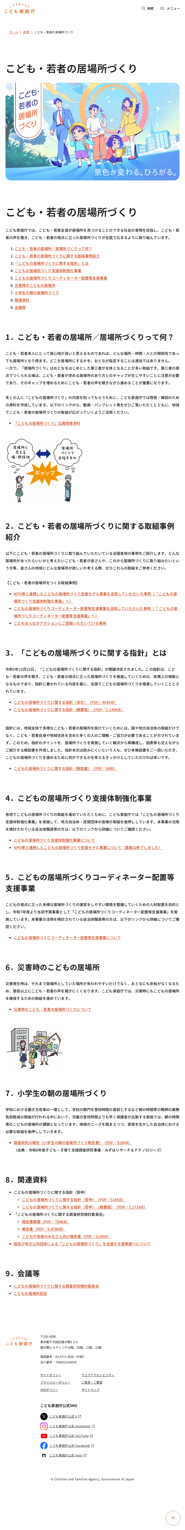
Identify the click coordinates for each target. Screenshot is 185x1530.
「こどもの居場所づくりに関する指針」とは (52, 263)
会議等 (20, 307)
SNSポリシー (49, 1390)
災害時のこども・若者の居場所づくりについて (52, 1009)
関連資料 (22, 300)
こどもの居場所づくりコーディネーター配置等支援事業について (67, 937)
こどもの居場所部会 (30, 1293)
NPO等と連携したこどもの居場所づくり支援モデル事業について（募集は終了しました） (88, 847)
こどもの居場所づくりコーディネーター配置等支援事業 (61, 278)
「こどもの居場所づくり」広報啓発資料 (47, 423)
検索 (148, 8)
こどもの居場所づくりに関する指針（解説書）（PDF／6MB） (65, 768)
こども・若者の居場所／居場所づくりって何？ (53, 248)
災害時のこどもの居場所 (35, 285)
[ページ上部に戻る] (173, 1518)
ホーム (13, 32)
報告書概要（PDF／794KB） (46, 1221)
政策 (26, 32)
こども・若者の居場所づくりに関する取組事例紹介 (57, 256)
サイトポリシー (50, 1375)
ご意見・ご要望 (92, 1382)
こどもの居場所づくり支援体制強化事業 (48, 270)
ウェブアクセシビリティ (98, 1375)
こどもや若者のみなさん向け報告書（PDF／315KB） (66, 1236)
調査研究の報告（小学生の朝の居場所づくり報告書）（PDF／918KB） (73, 1142)
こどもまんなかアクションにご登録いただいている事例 (60, 623)
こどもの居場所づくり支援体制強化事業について (54, 840)
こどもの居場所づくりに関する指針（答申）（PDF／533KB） (73, 1199)
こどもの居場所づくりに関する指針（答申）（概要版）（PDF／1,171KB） (84, 1207)
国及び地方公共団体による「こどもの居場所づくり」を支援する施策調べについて (82, 1243)
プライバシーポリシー (55, 1382)
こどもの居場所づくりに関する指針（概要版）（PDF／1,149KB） (69, 709)
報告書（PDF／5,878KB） (44, 1229)
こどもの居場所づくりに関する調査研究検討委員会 (56, 1286)
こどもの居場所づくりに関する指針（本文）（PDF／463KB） (65, 702)
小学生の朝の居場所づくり (37, 292)
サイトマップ (91, 1390)
